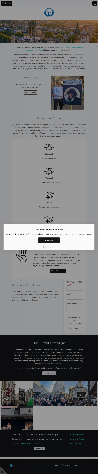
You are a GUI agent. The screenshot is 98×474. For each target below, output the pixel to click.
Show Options (49, 247)
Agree (49, 240)
